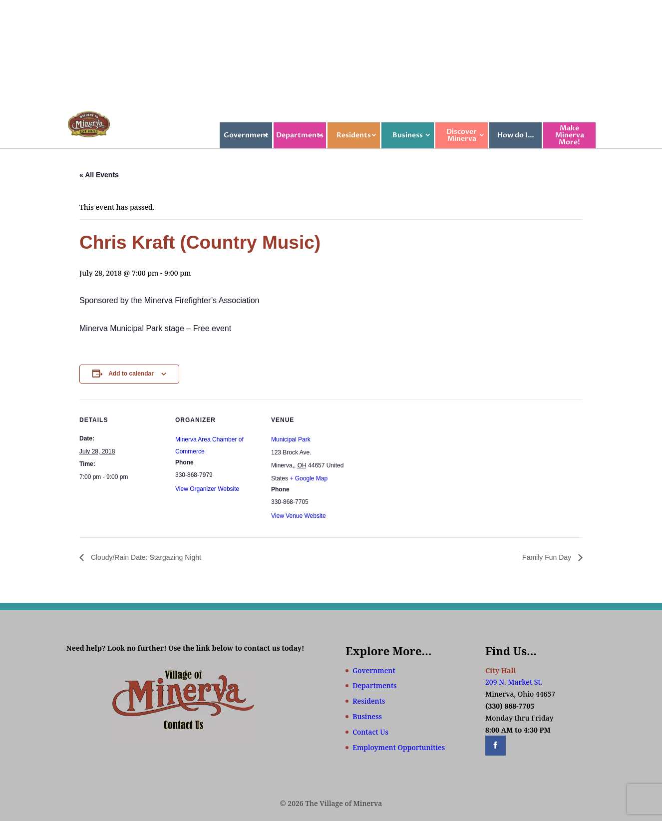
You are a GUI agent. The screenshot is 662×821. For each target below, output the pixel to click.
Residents (353, 135)
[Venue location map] (419, 468)
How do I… (515, 135)
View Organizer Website (207, 488)
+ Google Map (309, 478)
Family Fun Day (547, 557)
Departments (300, 135)
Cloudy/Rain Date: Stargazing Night (145, 557)
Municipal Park (291, 439)
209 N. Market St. (513, 682)
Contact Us (370, 732)
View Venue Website (298, 515)
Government (246, 135)
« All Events (99, 175)
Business (407, 135)
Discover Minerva (461, 135)
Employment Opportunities (398, 747)
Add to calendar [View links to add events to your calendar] (131, 373)
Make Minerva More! (569, 135)
